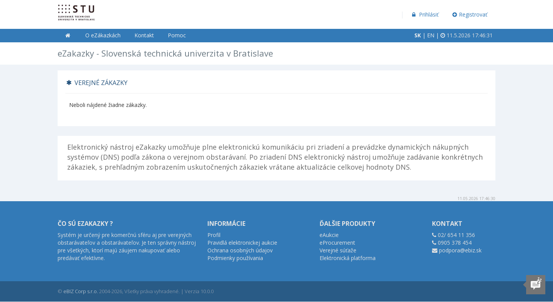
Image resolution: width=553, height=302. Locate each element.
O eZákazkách (103, 35)
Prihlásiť (425, 14)
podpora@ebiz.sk (460, 250)
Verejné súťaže (338, 250)
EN (430, 35)
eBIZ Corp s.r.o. (80, 291)
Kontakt (144, 35)
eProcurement (337, 242)
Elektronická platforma (348, 258)
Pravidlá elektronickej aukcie (242, 242)
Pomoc (177, 35)
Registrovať (470, 14)
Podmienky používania (235, 258)
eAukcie (329, 235)
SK (417, 35)
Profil (213, 235)
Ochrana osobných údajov (240, 250)
